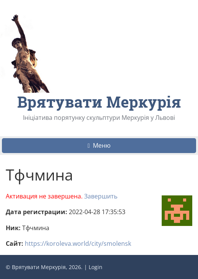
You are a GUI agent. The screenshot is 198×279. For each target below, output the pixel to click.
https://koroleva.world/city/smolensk (78, 243)
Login (95, 267)
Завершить (100, 196)
